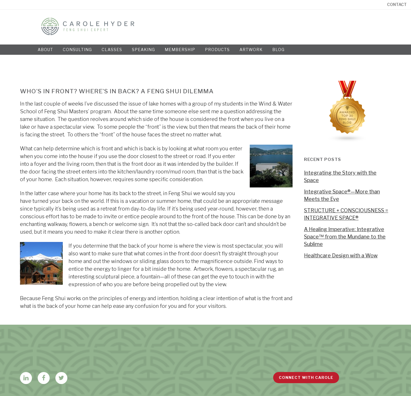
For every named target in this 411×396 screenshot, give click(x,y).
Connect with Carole (306, 377)
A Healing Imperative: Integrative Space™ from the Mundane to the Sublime (345, 236)
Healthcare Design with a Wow (341, 255)
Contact (397, 4)
